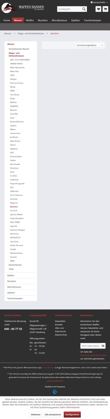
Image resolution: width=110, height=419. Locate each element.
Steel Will (14, 114)
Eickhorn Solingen (17, 230)
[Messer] (18, 20)
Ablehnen (35, 414)
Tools (11, 269)
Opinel (12, 145)
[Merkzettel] (98, 9)
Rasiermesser (15, 264)
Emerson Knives (16, 83)
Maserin (13, 110)
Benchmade (15, 164)
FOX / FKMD (15, 222)
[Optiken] (75, 20)
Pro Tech (13, 210)
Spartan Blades (16, 214)
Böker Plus (14, 71)
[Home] (6, 20)
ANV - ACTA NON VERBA (20, 60)
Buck (12, 172)
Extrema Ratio (16, 156)
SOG (12, 152)
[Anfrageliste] (105, 9)
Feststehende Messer (19, 49)
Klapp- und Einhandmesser (16, 54)
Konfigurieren (72, 414)
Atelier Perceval (16, 245)
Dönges (13, 79)
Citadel (13, 249)
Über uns (59, 328)
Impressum (60, 331)
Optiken (11, 292)
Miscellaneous (14, 287)
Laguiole (13, 226)
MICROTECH (15, 237)
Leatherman (15, 133)
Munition (11, 281)
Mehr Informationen (70, 407)
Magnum (14, 203)
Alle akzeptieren (53, 414)
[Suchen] (84, 9)
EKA (11, 187)
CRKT (12, 75)
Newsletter (60, 321)
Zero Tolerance (16, 195)
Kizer (12, 118)
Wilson (13, 129)
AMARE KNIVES (16, 63)
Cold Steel (14, 179)
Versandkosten (48, 367)
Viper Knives (15, 141)
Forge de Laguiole (17, 183)
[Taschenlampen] (92, 20)
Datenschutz (61, 334)
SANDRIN (14, 106)
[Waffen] (30, 20)
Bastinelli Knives (17, 121)
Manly (12, 87)
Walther (13, 102)
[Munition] (43, 20)
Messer (10, 44)
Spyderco (14, 148)
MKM (12, 90)
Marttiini (14, 206)
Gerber (13, 160)
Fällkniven (14, 191)
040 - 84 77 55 (13, 329)
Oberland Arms (16, 253)
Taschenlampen (15, 298)
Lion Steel (14, 241)
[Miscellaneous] (59, 20)
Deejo (12, 98)
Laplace (13, 125)
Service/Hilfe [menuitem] (98, 2)
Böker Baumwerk (17, 67)
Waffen (10, 275)
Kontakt (58, 324)
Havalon (13, 257)
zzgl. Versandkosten (55, 380)
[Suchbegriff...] (72, 9)
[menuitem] (72, 9)
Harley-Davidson (17, 218)
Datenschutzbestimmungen (93, 355)
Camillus (13, 176)
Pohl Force (14, 234)
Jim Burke (14, 137)
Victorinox (14, 168)
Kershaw (13, 199)
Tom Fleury (14, 94)
